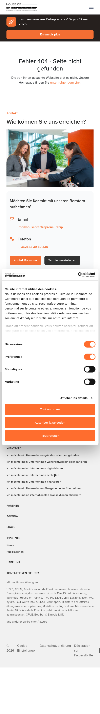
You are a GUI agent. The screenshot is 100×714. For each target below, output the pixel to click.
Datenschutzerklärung (55, 645)
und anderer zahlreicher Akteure (26, 622)
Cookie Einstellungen (27, 648)
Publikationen (15, 552)
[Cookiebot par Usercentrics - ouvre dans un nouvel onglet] (77, 274)
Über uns (13, 562)
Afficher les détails (73, 398)
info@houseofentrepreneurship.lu (42, 227)
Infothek (13, 538)
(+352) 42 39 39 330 (33, 246)
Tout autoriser (50, 409)
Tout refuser (50, 435)
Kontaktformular (25, 260)
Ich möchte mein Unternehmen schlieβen (32, 475)
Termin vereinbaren (62, 260)
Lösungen (13, 448)
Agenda (12, 516)
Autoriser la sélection (50, 422)
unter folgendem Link (65, 82)
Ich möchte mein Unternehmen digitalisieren (34, 468)
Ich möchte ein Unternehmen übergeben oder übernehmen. (44, 488)
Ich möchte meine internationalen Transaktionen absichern (43, 495)
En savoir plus (50, 34)
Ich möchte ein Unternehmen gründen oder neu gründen (42, 455)
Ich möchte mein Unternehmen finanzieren (33, 482)
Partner (12, 506)
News (10, 545)
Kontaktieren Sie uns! (22, 573)
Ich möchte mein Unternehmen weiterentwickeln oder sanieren (46, 462)
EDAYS (10, 527)
